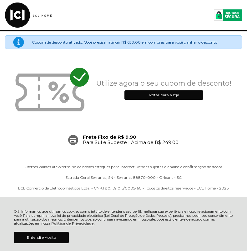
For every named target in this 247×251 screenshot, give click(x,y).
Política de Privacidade (72, 224)
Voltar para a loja (164, 95)
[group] (123, 139)
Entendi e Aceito (41, 237)
